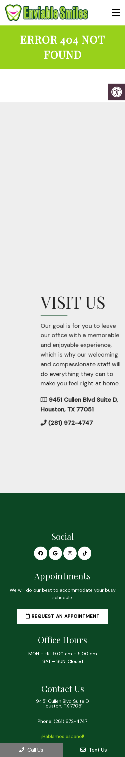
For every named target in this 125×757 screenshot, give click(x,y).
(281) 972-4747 (70, 721)
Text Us (93, 749)
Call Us (31, 749)
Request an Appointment (63, 616)
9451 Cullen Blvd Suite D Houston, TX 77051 (62, 703)
